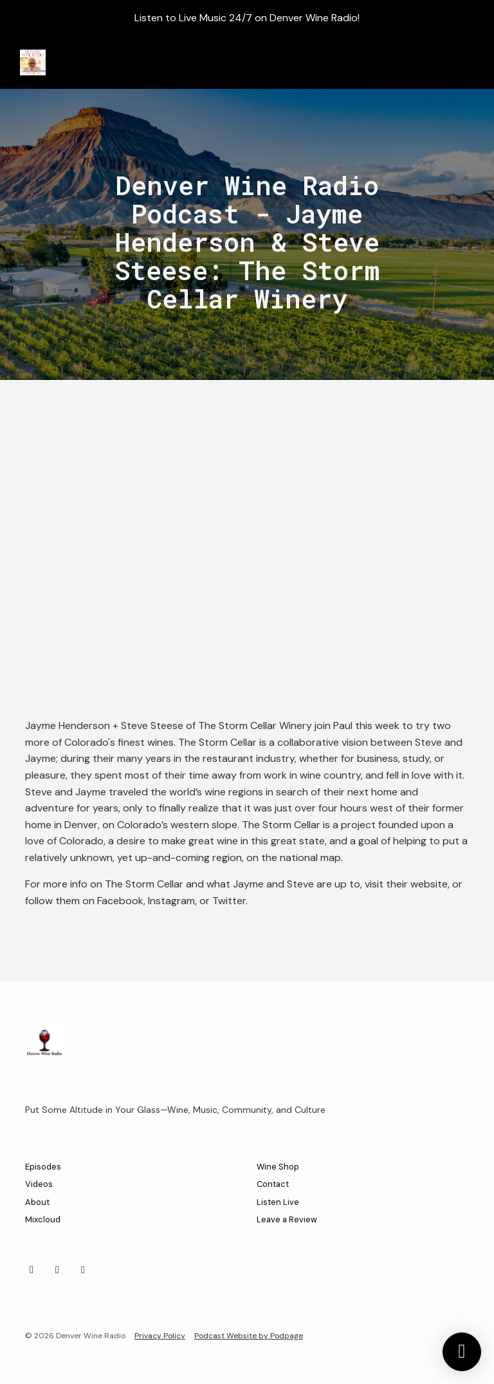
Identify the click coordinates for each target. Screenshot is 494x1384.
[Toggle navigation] (467, 62)
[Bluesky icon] (83, 1270)
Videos (39, 1184)
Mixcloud (42, 1219)
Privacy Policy (159, 1336)
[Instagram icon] (31, 1270)
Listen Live (278, 1202)
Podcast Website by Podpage (248, 1336)
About (37, 1202)
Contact (273, 1184)
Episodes (43, 1166)
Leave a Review (287, 1219)
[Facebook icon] (57, 1270)
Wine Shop (278, 1166)
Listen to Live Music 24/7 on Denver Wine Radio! (247, 17)
